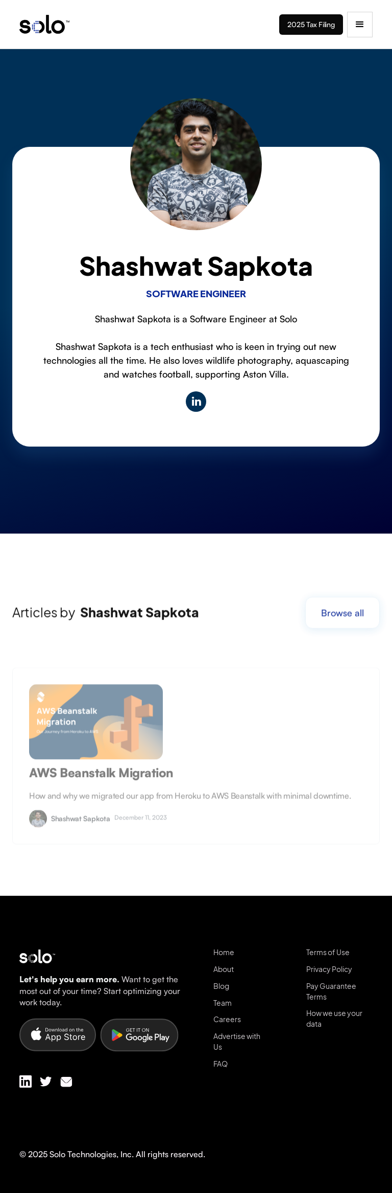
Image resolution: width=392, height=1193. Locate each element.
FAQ (220, 1063)
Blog (221, 985)
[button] (360, 24)
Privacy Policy (329, 969)
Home (223, 952)
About (223, 969)
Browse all (342, 621)
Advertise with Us (236, 1041)
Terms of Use (328, 952)
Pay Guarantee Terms (331, 991)
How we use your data (334, 1018)
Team (222, 1002)
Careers (227, 1019)
